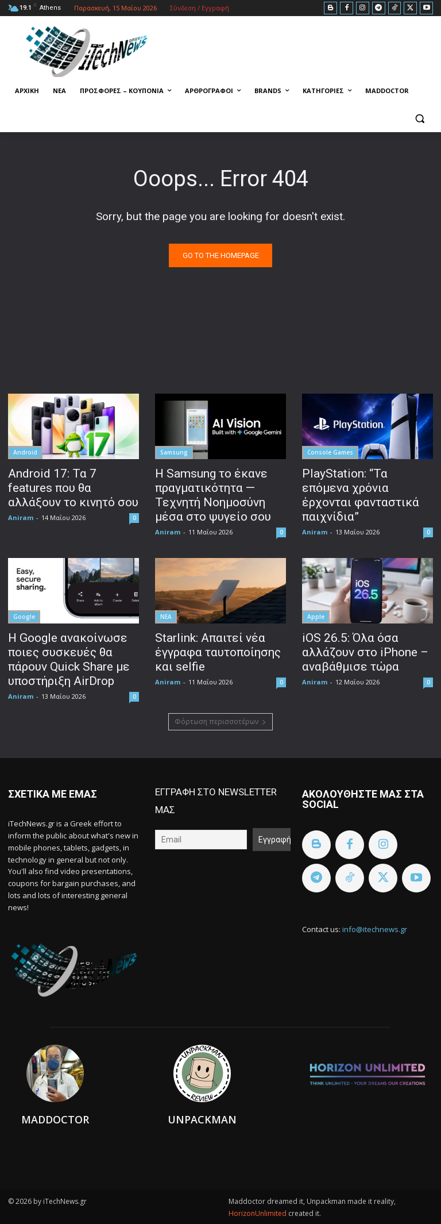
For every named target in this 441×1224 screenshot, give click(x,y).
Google (24, 617)
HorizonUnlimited (258, 1213)
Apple (315, 617)
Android (25, 452)
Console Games (330, 452)
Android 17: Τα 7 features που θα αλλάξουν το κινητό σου (73, 488)
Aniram (20, 517)
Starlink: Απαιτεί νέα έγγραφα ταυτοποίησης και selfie (218, 652)
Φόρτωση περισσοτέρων (220, 721)
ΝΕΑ (166, 617)
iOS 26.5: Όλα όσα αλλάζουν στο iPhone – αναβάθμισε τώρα (365, 652)
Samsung (174, 452)
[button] (419, 118)
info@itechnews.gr (374, 929)
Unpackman (202, 1119)
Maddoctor (55, 1119)
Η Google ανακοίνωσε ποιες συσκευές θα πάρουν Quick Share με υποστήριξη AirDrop (69, 659)
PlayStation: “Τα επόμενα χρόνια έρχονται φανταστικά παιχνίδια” (360, 495)
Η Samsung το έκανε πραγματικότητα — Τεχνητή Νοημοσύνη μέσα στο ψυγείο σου (213, 495)
